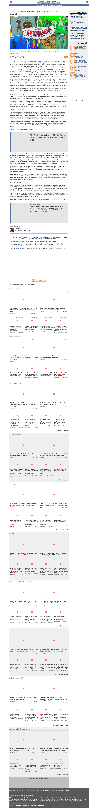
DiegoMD (13, 56)
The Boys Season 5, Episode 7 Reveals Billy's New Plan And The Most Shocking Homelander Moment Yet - (78, 17)
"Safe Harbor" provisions (49, 238)
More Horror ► (64, 578)
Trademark (57, 790)
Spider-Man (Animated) (20, 57)
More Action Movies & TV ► (60, 725)
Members (59, 5)
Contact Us (11, 805)
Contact (62, 790)
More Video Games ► (62, 530)
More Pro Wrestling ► (62, 775)
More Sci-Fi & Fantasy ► (61, 430)
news (16, 8)
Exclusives (43, 5)
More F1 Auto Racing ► (61, 674)
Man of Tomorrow (34, 365)
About (23, 790)
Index (14, 790)
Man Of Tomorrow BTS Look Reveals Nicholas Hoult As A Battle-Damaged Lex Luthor (77, 37)
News (37, 5)
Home (11, 8)
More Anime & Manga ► (61, 480)
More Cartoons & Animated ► (60, 626)
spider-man (23, 8)
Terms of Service (40, 241)
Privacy (47, 790)
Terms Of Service (29, 790)
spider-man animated (33, 8)
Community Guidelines (51, 241)
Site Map (19, 790)
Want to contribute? (39, 272)
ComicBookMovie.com (20, 248)
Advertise (67, 790)
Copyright (52, 790)
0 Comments (39, 280)
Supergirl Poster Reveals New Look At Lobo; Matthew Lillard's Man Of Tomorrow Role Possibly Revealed (79, 27)
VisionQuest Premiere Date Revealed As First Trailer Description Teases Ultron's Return (79, 32)
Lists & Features (51, 5)
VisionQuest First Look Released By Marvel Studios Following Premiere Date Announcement (79, 22)
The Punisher (35, 340)
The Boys (51, 365)
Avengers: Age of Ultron (62, 340)
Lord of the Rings (20, 365)
